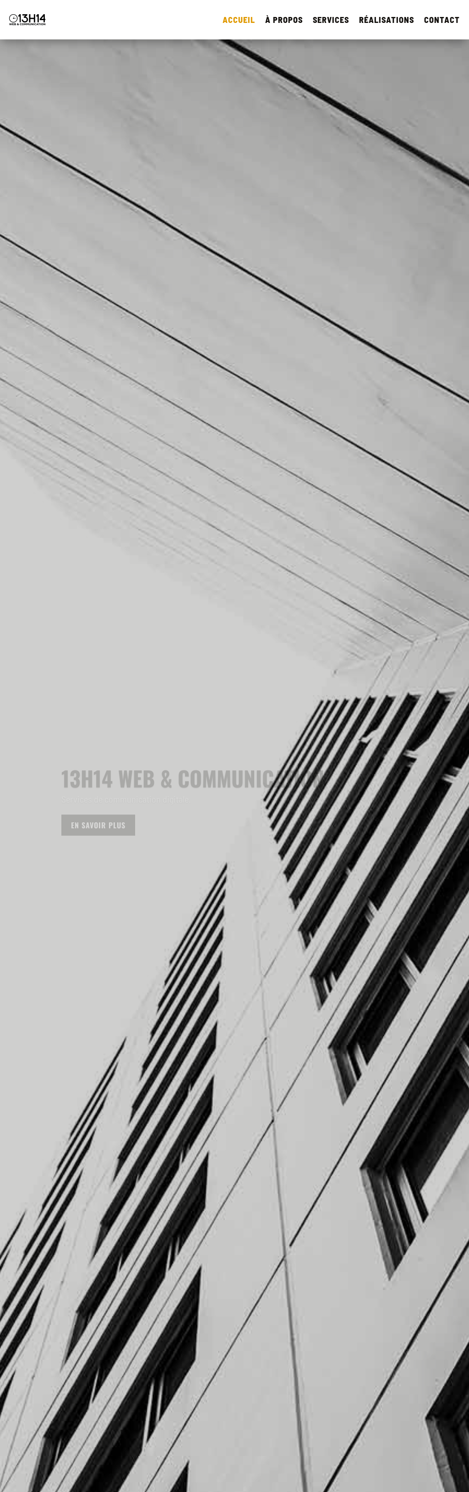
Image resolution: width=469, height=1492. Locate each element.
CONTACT (442, 20)
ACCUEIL (239, 20)
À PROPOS (284, 20)
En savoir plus (98, 828)
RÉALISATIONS (386, 20)
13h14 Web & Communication (192, 781)
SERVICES (331, 20)
